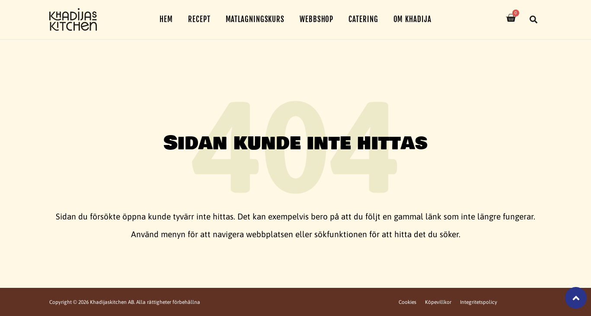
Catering (363, 19)
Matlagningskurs (255, 19)
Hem (166, 19)
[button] (533, 19)
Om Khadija (412, 19)
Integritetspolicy (478, 302)
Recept (199, 19)
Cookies (407, 302)
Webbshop (316, 19)
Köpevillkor (438, 302)
